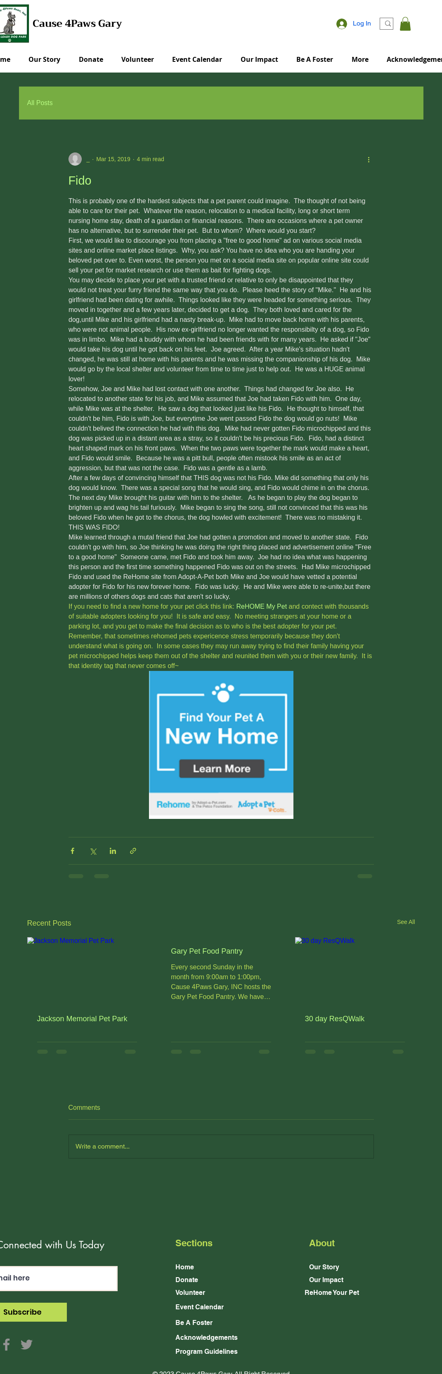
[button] (405, 23)
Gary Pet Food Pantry (207, 951)
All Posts (40, 102)
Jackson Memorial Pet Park (82, 1019)
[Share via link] (133, 851)
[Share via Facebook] (72, 851)
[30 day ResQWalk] (355, 970)
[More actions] (369, 159)
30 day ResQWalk (334, 1019)
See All (406, 922)
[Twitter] (27, 1344)
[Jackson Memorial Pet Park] (87, 970)
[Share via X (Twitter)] (93, 851)
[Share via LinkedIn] (113, 851)
